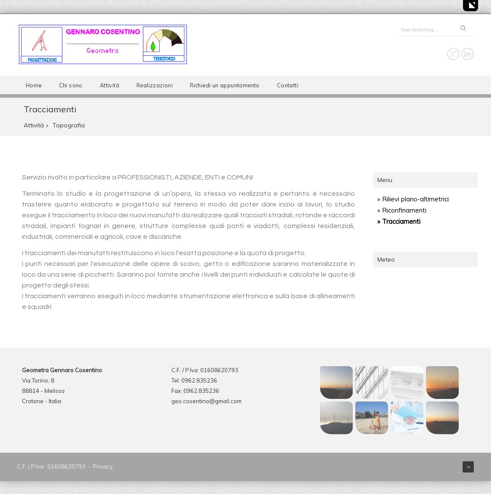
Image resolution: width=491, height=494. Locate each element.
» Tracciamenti (398, 221)
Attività (109, 85)
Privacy (103, 466)
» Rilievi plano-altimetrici (413, 199)
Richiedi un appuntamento (225, 85)
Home (34, 85)
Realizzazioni (155, 85)
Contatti (287, 85)
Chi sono (71, 85)
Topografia (69, 125)
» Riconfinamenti (401, 210)
